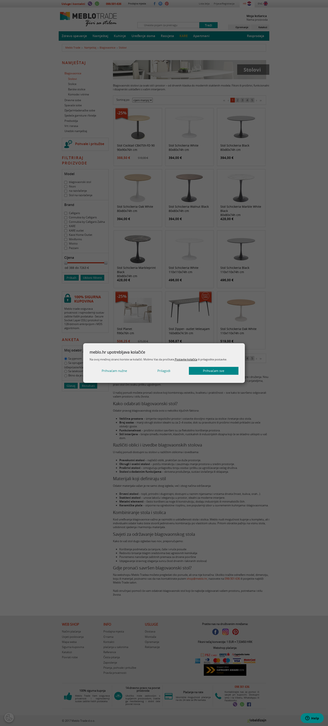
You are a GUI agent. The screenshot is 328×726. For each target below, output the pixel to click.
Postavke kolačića (185, 359)
